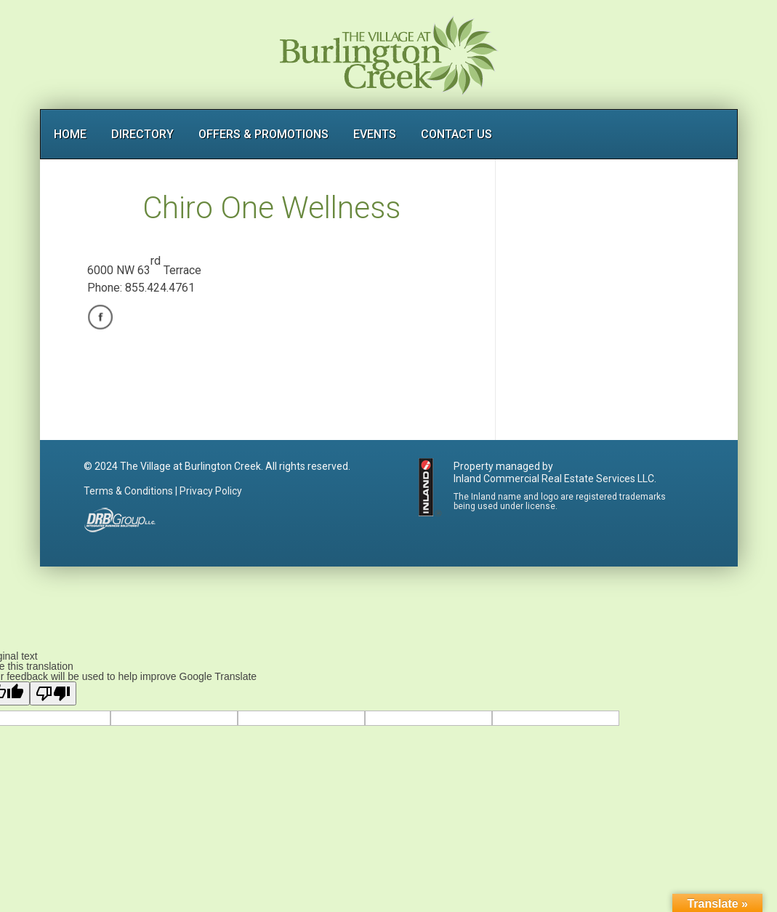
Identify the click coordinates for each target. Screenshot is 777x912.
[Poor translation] (53, 693)
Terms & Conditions (128, 491)
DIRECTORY (142, 134)
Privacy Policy (211, 491)
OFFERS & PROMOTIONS (263, 134)
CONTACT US (456, 134)
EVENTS (374, 134)
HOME (70, 134)
